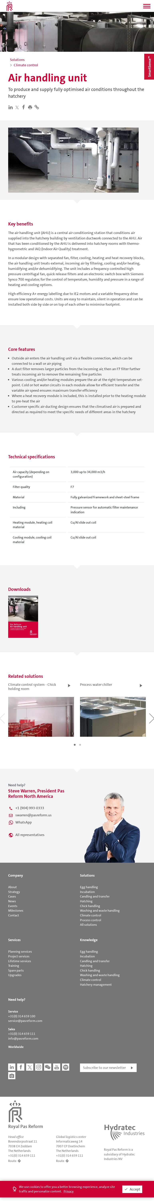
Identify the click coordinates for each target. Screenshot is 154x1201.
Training (13, 966)
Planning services (20, 951)
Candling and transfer (95, 896)
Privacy (69, 1191)
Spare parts (16, 970)
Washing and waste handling (100, 910)
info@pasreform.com (23, 1038)
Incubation (87, 892)
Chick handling (90, 906)
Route (12, 1161)
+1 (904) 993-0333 (29, 808)
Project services (19, 956)
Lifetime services (19, 961)
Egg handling (89, 887)
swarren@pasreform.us (33, 815)
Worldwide (16, 1047)
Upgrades (15, 975)
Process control (90, 920)
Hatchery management (96, 984)
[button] (146, 7)
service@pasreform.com (25, 1021)
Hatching (86, 901)
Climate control (90, 915)
